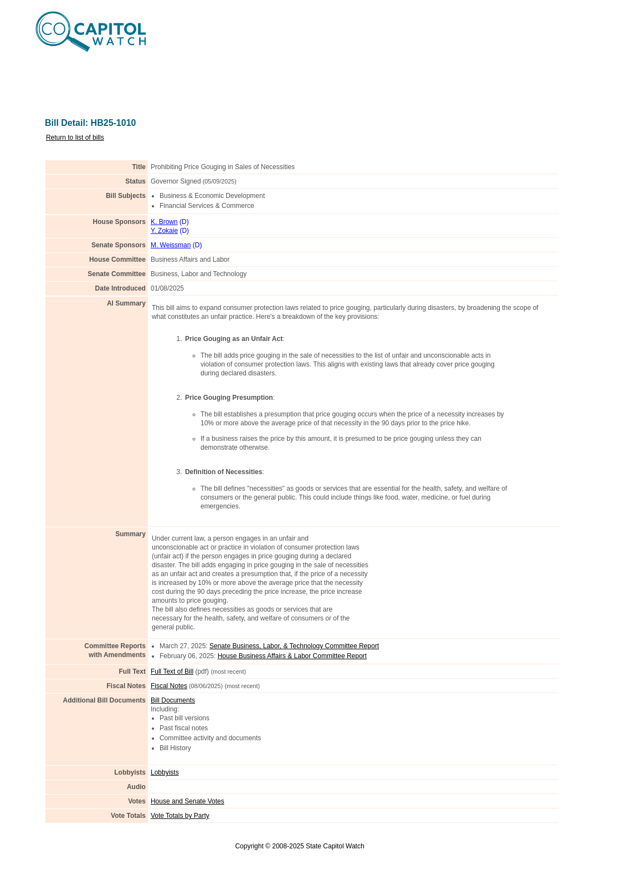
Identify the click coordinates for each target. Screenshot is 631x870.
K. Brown (164, 222)
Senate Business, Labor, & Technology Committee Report (294, 646)
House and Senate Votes (187, 801)
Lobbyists (165, 772)
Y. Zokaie (164, 231)
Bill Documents (173, 700)
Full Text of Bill (172, 671)
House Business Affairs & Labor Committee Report (292, 656)
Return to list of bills (75, 137)
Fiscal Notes (169, 686)
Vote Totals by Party (180, 816)
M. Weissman (171, 245)
